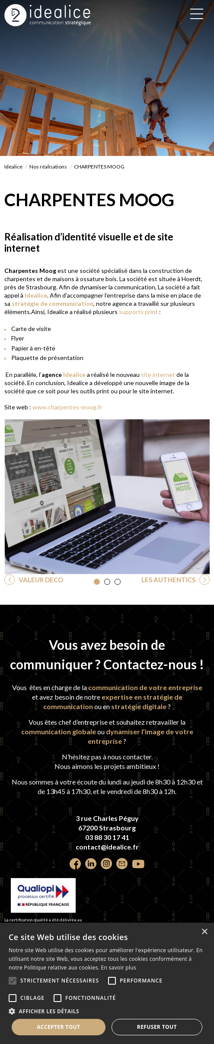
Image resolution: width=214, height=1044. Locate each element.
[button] (97, 582)
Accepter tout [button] (58, 1027)
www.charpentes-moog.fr (67, 407)
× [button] (204, 932)
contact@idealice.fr (107, 847)
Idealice (13, 166)
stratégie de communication (51, 303)
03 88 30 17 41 (107, 837)
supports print (138, 311)
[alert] (107, 983)
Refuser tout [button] (157, 1027)
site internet (157, 374)
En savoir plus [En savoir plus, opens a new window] (118, 967)
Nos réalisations (48, 166)
